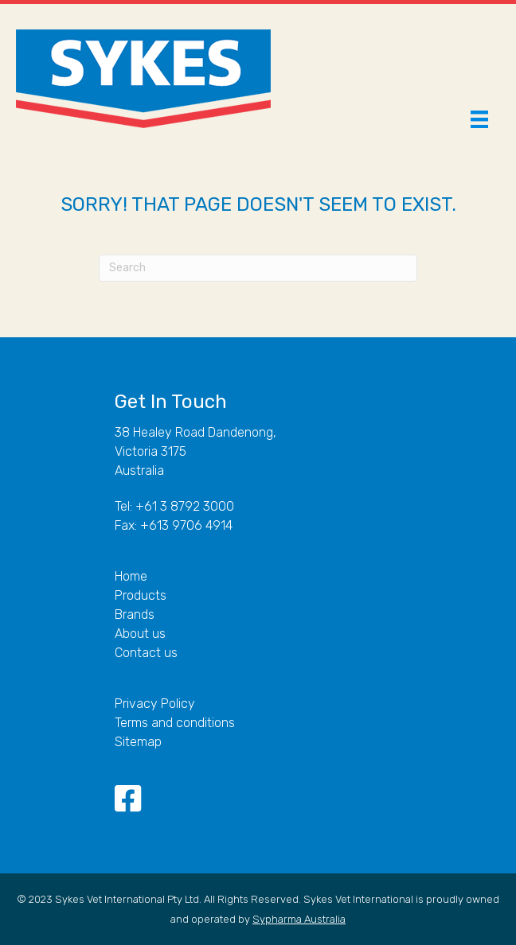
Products (140, 595)
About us (140, 633)
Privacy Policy (155, 703)
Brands (134, 614)
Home (131, 576)
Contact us (146, 652)
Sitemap (138, 741)
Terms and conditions (175, 722)
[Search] (258, 268)
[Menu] (479, 119)
